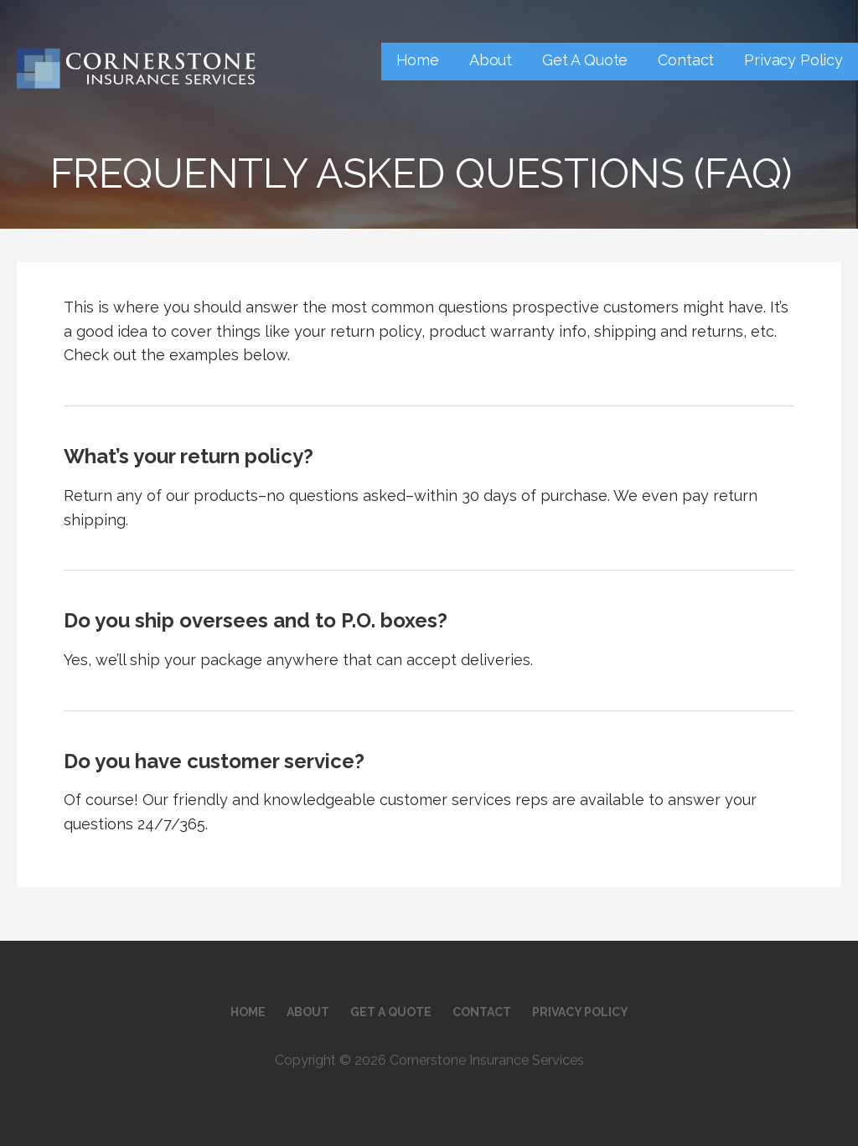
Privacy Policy (793, 60)
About (490, 60)
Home (417, 60)
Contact (686, 60)
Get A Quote (585, 60)
